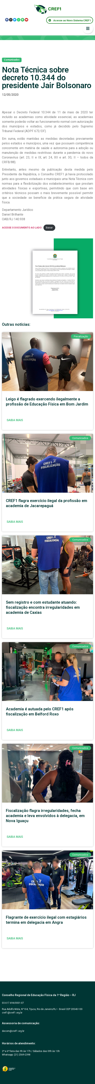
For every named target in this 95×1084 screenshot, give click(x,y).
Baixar (49, 227)
